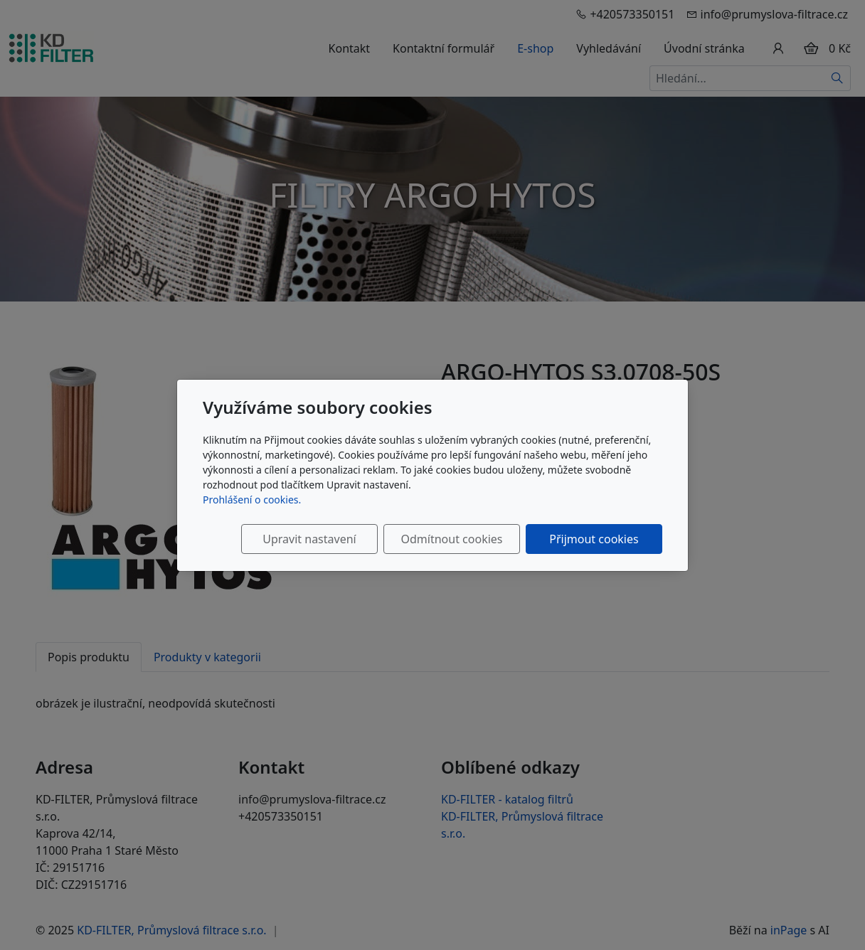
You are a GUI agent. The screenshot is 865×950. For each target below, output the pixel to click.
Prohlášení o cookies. (252, 499)
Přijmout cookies (593, 539)
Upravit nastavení (309, 539)
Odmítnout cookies (452, 539)
